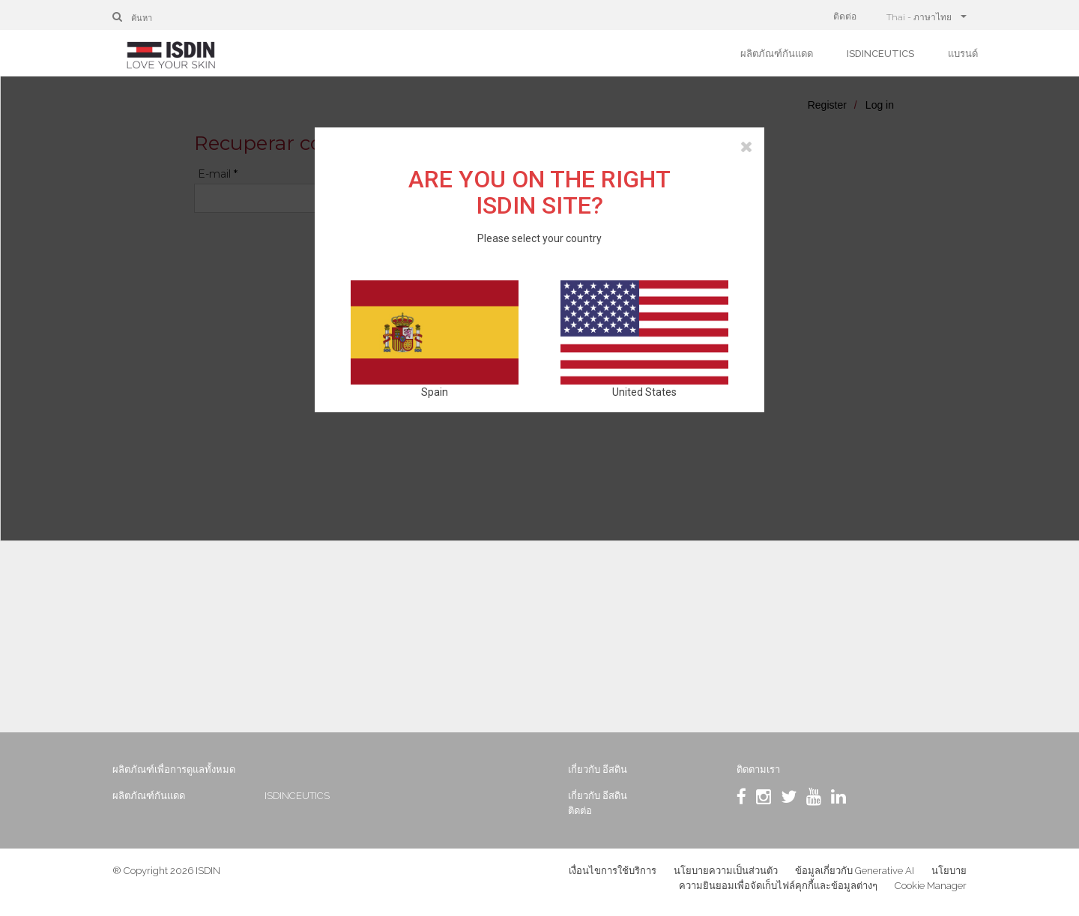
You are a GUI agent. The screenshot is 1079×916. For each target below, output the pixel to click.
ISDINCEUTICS (880, 53)
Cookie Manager (931, 885)
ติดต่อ (844, 16)
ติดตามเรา (758, 769)
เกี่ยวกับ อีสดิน (597, 769)
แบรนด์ (963, 53)
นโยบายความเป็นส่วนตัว (726, 870)
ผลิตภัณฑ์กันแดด (776, 53)
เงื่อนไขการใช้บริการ (612, 870)
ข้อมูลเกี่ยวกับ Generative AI (854, 870)
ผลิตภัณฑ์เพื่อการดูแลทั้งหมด (173, 769)
